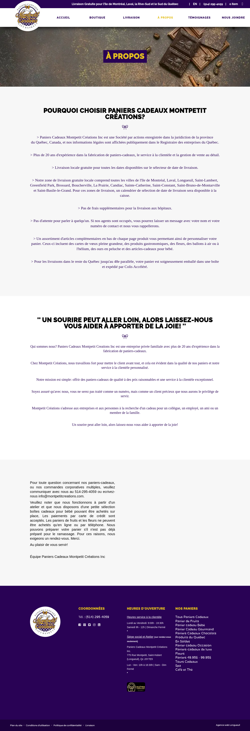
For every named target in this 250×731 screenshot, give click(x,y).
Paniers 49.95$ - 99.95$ (193, 657)
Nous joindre (233, 17)
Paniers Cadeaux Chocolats (195, 633)
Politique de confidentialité (67, 725)
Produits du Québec (190, 637)
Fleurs (180, 653)
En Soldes (182, 641)
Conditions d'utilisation (38, 725)
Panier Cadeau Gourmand (194, 629)
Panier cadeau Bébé (190, 625)
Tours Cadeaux (186, 662)
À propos (165, 17)
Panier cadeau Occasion (193, 645)
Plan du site (16, 725)
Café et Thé (184, 670)
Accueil (63, 17)
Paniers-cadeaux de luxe (193, 649)
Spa (178, 666)
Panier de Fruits (187, 621)
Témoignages (199, 17)
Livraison (131, 17)
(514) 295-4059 (97, 617)
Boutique (97, 17)
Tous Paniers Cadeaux (192, 617)
